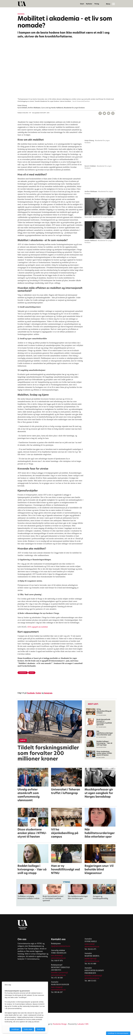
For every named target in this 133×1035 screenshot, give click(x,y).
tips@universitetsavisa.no (60, 946)
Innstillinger (15, 1029)
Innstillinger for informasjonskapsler (118, 1033)
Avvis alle (40, 1029)
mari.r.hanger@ (57, 987)
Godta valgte (28, 1029)
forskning (22, 672)
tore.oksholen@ (57, 955)
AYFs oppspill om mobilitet (37, 627)
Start (82, 4)
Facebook (31, 693)
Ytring (96, 4)
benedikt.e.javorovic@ (59, 972)
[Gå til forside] (22, 4)
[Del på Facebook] (100, 113)
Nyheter (89, 4)
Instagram (48, 693)
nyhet (32, 672)
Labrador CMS (82, 1024)
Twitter (38, 693)
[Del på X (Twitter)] (104, 113)
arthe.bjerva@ (91, 958)
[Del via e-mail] (108, 113)
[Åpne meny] (113, 4)
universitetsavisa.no (58, 958)
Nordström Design (59, 1024)
